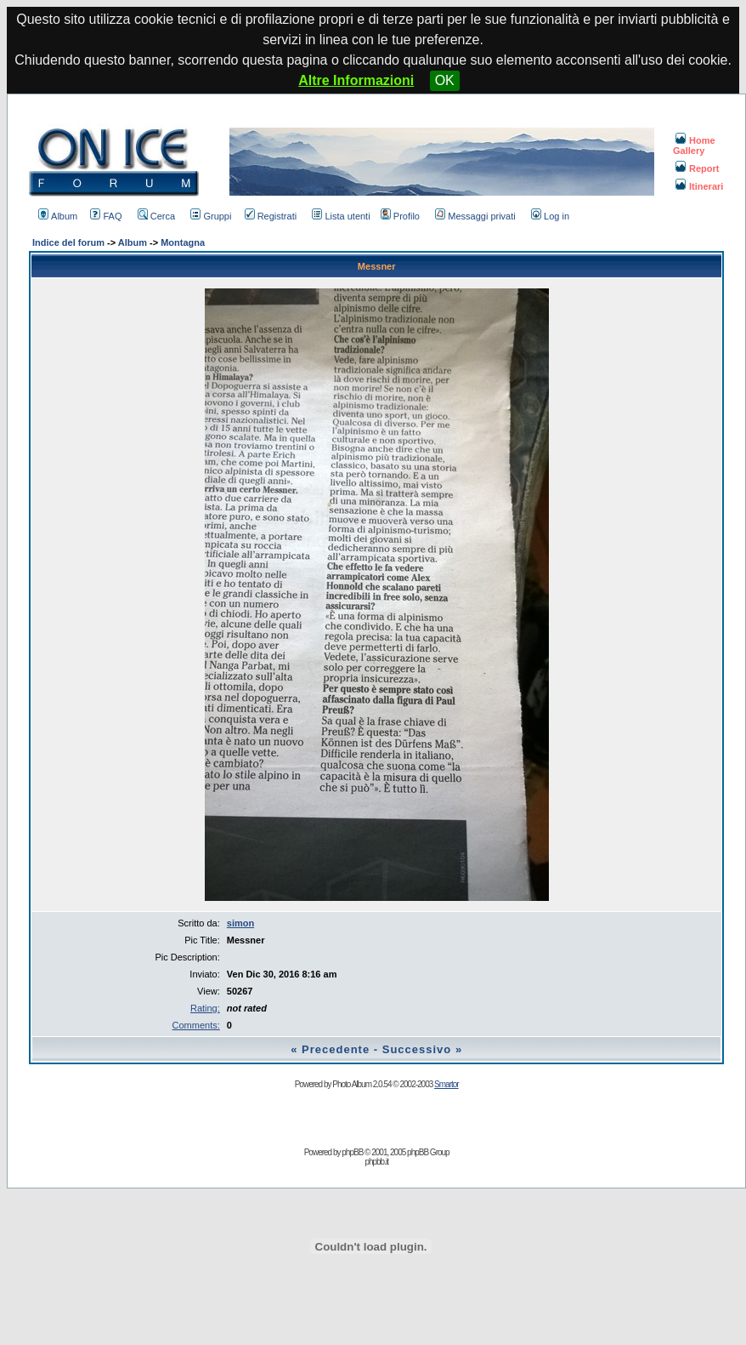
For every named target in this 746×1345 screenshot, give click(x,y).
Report (697, 168)
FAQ (106, 216)
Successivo (417, 1049)
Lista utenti (341, 216)
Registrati (271, 216)
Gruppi (210, 216)
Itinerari (699, 186)
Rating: (205, 1008)
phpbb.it (376, 1161)
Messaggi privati (475, 216)
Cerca (156, 216)
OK (445, 80)
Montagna (183, 242)
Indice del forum (68, 242)
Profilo (400, 216)
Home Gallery (694, 145)
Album (57, 216)
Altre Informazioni (356, 80)
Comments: (196, 1025)
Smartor (446, 1084)
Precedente (336, 1049)
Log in (550, 216)
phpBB (352, 1152)
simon (240, 923)
